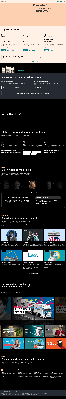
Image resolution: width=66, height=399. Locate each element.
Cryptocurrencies (27, 151)
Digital (4, 87)
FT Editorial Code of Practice (32, 394)
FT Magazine (48, 152)
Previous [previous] (25, 184)
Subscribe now (20, 70)
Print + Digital (16, 87)
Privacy (10, 391)
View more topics (33, 158)
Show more (19, 152)
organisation (46, 93)
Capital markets (6, 152)
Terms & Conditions (32, 61)
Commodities (13, 152)
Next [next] (41, 184)
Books (51, 150)
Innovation (34, 153)
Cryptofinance (12, 150)
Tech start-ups (26, 153)
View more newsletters (33, 273)
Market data (5, 150)
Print (10, 87)
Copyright (16, 391)
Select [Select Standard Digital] (25, 50)
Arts (46, 150)
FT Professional (38, 87)
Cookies (13, 391)
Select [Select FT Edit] (4, 50)
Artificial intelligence (37, 151)
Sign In (63, 1)
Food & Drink (57, 150)
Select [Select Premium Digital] (46, 50)
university (40, 93)
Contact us (59, 1)
